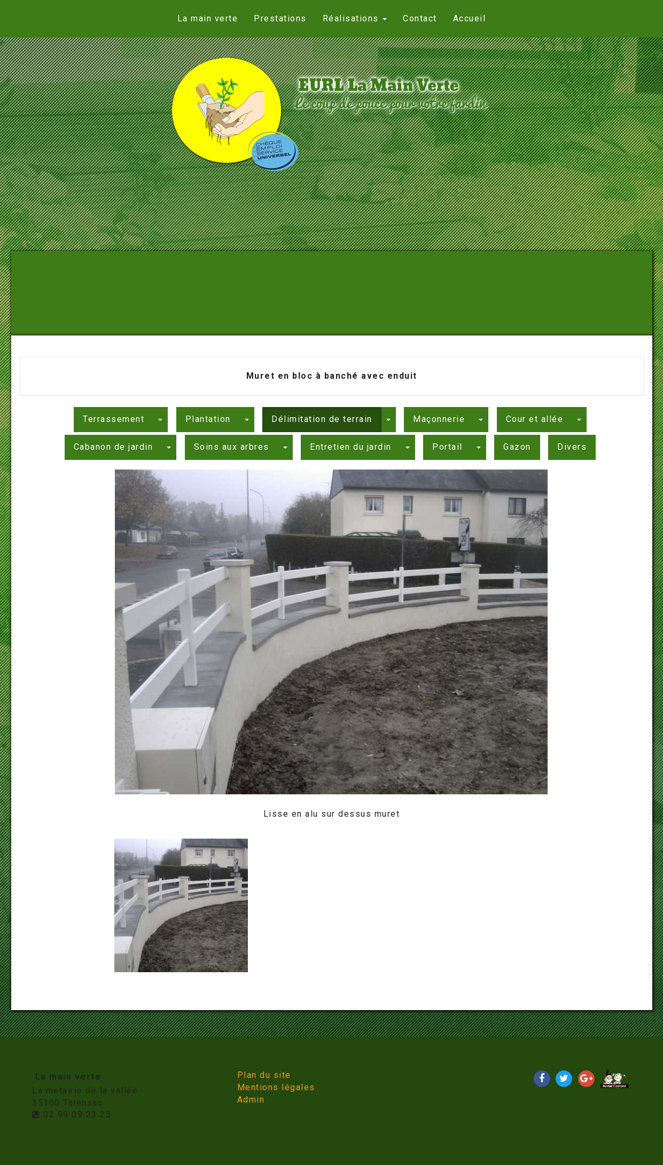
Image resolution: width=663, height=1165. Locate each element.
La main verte (207, 18)
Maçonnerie (439, 419)
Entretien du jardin (351, 447)
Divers (572, 447)
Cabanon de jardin (113, 447)
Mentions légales (276, 1087)
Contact (420, 18)
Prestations (280, 18)
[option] (331, 645)
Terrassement (113, 419)
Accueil (469, 18)
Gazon (517, 447)
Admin (251, 1099)
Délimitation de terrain (321, 419)
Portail (447, 447)
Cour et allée (535, 419)
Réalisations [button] (355, 18)
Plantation (208, 419)
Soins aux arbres (231, 447)
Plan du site (264, 1075)
